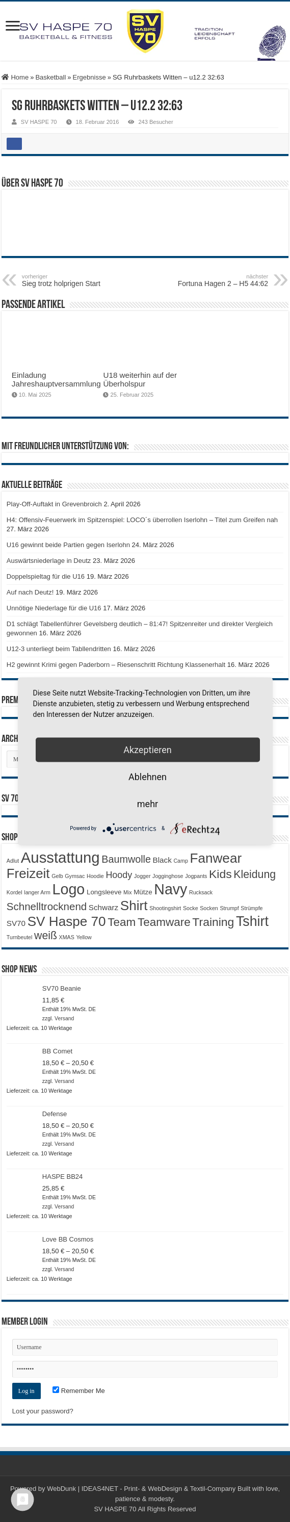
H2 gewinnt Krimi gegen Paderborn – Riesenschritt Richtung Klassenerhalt (116, 664)
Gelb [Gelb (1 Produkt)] (57, 876)
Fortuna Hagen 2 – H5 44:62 (216, 280)
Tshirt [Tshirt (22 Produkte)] (252, 921)
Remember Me (78, 1391)
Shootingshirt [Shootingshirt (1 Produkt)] (165, 908)
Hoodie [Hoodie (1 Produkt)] (95, 876)
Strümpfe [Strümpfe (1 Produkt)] (251, 908)
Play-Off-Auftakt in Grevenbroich (54, 504)
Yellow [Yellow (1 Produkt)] (83, 937)
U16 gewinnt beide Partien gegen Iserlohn (68, 545)
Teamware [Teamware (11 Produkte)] (164, 922)
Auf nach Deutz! (30, 592)
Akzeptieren (147, 749)
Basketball (50, 77)
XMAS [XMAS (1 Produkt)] (66, 937)
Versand (64, 1018)
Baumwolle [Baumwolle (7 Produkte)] (126, 859)
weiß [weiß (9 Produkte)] (45, 936)
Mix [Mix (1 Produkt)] (127, 892)
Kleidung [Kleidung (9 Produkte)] (254, 874)
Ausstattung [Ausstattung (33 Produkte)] (60, 857)
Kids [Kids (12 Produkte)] (220, 874)
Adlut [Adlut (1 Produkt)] (13, 861)
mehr (147, 803)
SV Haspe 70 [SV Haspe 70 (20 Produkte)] (67, 921)
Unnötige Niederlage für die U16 (54, 608)
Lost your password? (42, 1411)
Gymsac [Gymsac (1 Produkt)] (75, 876)
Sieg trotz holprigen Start (74, 280)
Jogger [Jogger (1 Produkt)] (142, 876)
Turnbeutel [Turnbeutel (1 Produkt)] (20, 937)
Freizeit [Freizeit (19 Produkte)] (28, 873)
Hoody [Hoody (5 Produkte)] (119, 875)
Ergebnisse (89, 77)
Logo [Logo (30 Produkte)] (68, 889)
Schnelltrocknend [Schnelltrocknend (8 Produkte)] (47, 906)
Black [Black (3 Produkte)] (162, 860)
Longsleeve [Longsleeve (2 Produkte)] (104, 892)
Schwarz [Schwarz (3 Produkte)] (103, 907)
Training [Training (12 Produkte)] (213, 921)
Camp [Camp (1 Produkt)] (180, 861)
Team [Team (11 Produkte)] (122, 922)
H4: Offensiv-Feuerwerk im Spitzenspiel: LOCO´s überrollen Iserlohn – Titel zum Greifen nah (142, 520)
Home (15, 77)
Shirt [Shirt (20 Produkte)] (134, 905)
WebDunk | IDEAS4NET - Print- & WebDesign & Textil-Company (141, 1488)
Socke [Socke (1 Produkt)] (190, 908)
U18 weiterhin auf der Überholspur (140, 379)
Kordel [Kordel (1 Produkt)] (14, 892)
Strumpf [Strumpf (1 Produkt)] (229, 908)
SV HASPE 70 (39, 122)
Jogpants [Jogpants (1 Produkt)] (196, 876)
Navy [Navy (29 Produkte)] (170, 889)
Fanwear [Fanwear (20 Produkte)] (216, 858)
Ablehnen (147, 776)
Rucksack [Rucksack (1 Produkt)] (201, 892)
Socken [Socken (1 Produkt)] (209, 908)
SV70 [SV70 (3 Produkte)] (16, 923)
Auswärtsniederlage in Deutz (49, 560)
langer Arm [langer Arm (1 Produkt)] (37, 892)
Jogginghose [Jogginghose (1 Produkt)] (167, 876)
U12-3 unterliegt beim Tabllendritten (59, 649)
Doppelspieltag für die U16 (46, 576)
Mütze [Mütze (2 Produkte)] (143, 892)
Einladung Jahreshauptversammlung (56, 379)
